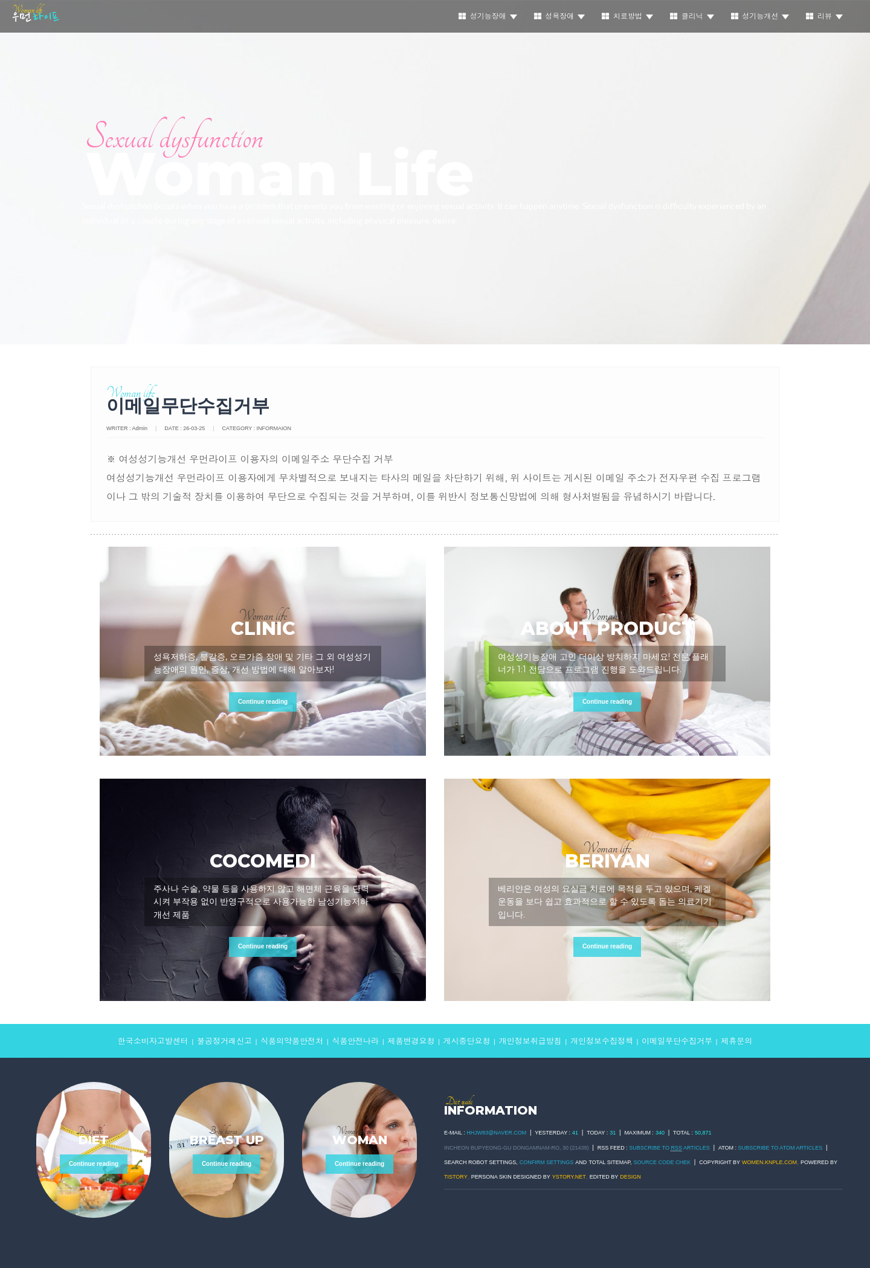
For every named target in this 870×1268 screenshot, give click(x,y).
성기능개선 (760, 16)
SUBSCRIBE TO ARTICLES (669, 1148)
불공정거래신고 (224, 1041)
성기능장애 (488, 16)
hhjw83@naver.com (496, 1133)
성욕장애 (559, 16)
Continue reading (263, 701)
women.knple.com (769, 1162)
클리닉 (692, 16)
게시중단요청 (467, 1041)
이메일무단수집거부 (677, 1041)
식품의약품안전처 (291, 1041)
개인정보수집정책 (601, 1041)
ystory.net (569, 1177)
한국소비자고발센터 (153, 1041)
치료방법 (627, 16)
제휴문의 (736, 1041)
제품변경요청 (410, 1041)
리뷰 (824, 16)
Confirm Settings (547, 1162)
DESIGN (630, 1177)
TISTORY (456, 1177)
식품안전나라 (355, 1041)
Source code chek (662, 1162)
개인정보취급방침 (530, 1041)
